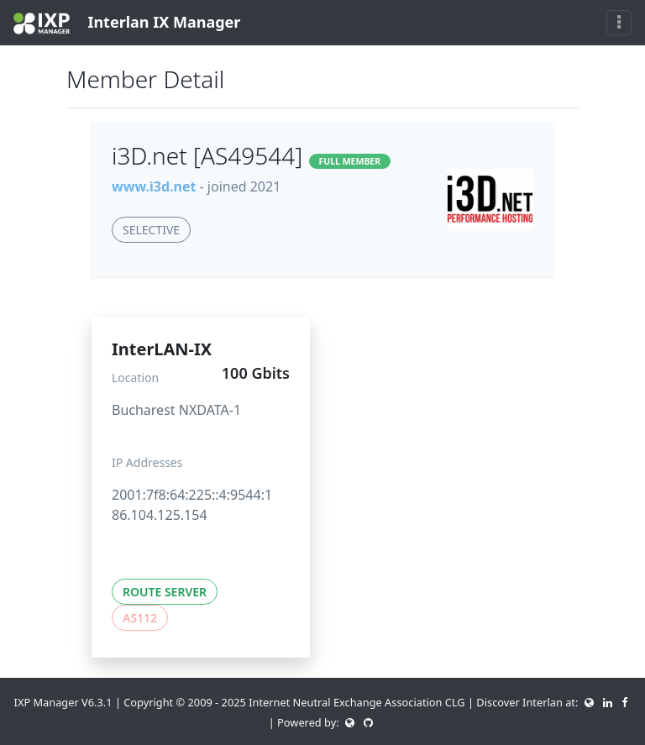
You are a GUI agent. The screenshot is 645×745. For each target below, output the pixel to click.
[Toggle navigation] (619, 22)
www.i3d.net (154, 186)
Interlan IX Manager (126, 23)
